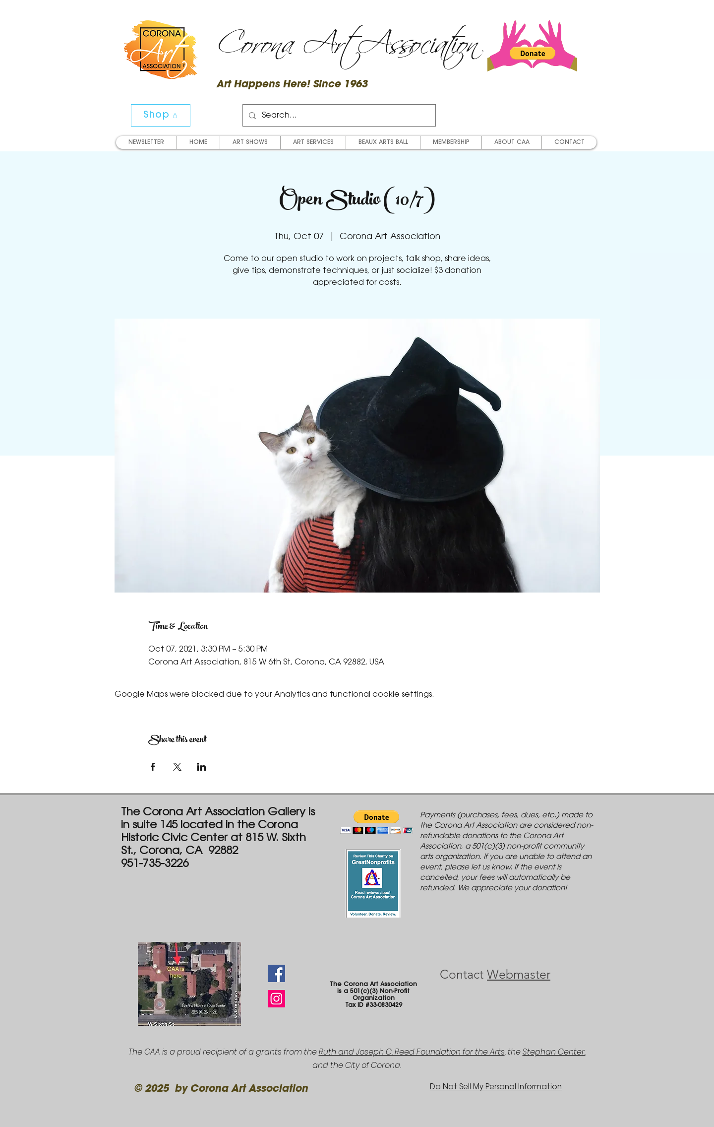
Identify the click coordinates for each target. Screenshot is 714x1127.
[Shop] (160, 115)
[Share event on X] (177, 767)
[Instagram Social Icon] (276, 998)
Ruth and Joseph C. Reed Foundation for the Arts (412, 1052)
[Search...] (338, 115)
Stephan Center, (554, 1052)
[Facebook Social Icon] (276, 973)
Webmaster (518, 974)
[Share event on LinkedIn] (201, 767)
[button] (532, 53)
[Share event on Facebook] (153, 767)
